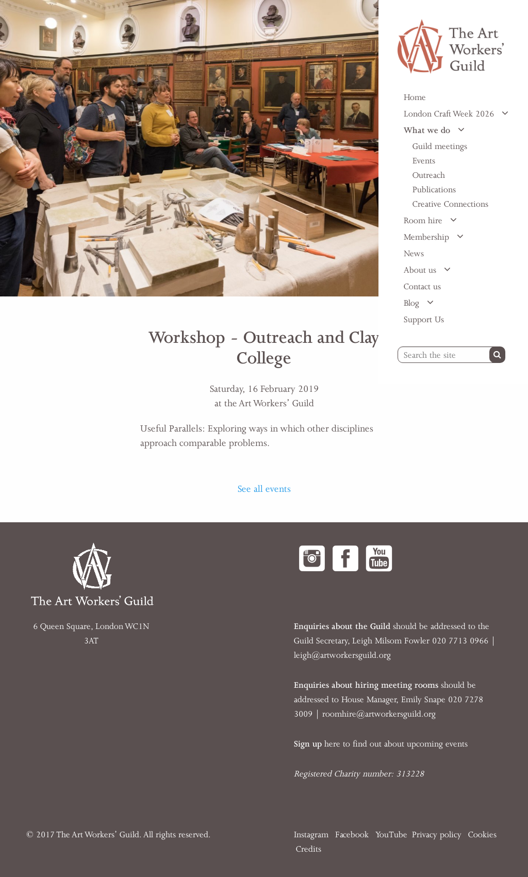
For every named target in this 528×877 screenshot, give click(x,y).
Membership (428, 237)
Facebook (352, 835)
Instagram (311, 835)
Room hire (424, 221)
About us (421, 270)
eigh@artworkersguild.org (343, 655)
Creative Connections (450, 204)
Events (423, 161)
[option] (189, 148)
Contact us (422, 287)
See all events (264, 488)
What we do (428, 130)
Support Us (424, 320)
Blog (413, 303)
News (414, 254)
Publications (434, 190)
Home (415, 97)
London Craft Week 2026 (450, 114)
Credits (308, 849)
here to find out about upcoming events (381, 744)
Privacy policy (436, 835)
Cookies (482, 835)
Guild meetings (439, 146)
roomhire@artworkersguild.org (379, 714)
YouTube (391, 835)
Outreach (428, 175)
